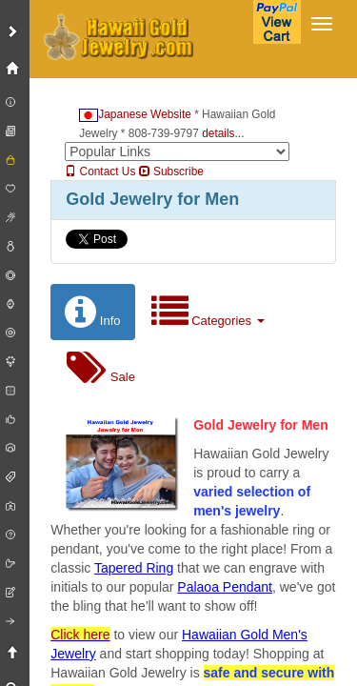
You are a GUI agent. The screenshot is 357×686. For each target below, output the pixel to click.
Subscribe (171, 171)
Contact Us (100, 171)
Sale (101, 368)
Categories (208, 312)
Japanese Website (135, 114)
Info (92, 312)
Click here (79, 634)
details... (223, 133)
